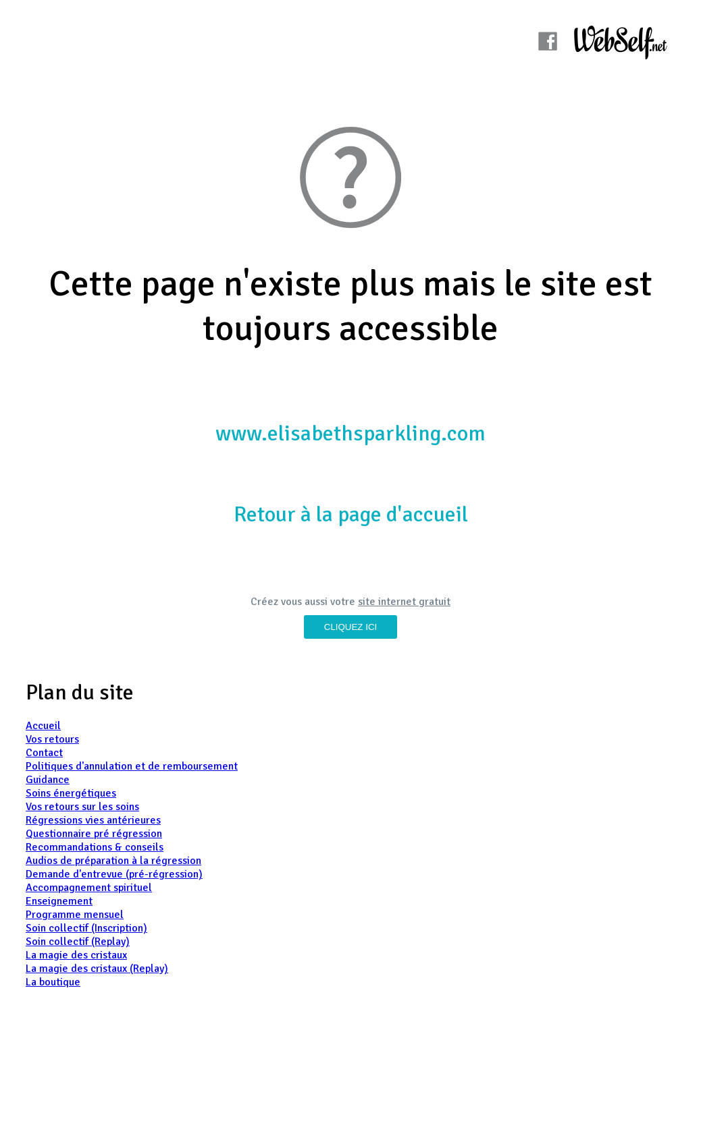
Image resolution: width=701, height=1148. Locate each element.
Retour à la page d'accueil (351, 514)
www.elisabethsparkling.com (350, 433)
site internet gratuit (404, 601)
